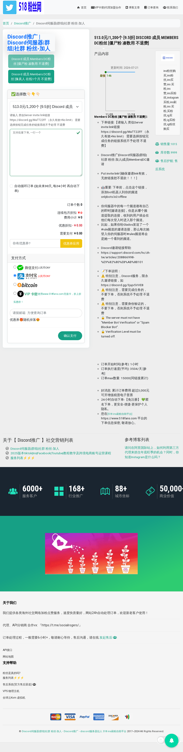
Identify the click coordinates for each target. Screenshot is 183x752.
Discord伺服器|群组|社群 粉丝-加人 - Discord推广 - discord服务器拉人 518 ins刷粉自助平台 (74, 731)
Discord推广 (22, 23)
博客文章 (133, 7)
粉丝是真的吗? (11, 673)
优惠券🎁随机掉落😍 (25, 319)
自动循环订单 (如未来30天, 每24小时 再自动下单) (47, 188)
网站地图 (8, 656)
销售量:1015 (166, 144)
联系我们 (170, 7)
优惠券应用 (71, 243)
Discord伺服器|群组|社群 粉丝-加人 (34, 448)
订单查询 (151, 7)
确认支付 (70, 335)
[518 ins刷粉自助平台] (119, 414)
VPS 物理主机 (11, 691)
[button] (11, 186)
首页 (81, 7)
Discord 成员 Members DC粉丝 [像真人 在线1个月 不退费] (31, 76)
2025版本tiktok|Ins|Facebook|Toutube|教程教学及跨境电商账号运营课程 (60, 453)
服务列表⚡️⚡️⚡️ (22, 458)
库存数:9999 (166, 152)
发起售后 (108, 637)
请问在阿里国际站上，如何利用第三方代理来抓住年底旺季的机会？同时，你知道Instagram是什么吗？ (152, 452)
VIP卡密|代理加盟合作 (106, 7)
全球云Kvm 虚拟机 (14, 697)
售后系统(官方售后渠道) (19, 684)
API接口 (7, 650)
